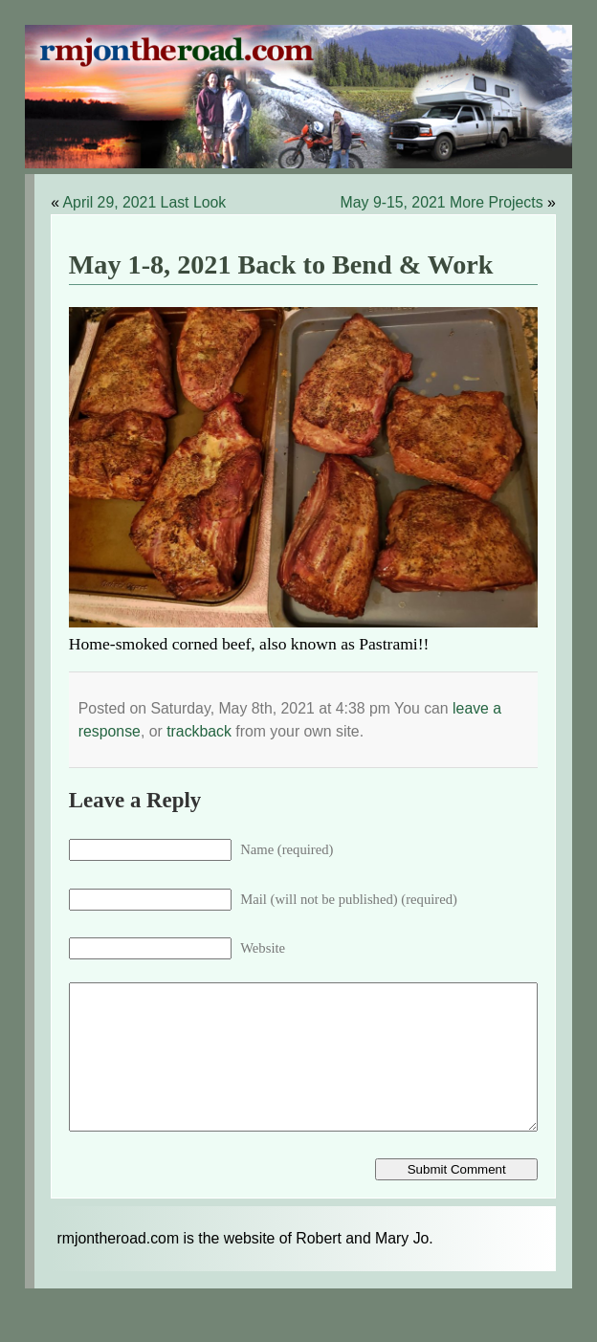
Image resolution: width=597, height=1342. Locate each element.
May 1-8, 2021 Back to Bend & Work (281, 264)
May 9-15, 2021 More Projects (442, 202)
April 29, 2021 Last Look (145, 202)
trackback (199, 731)
